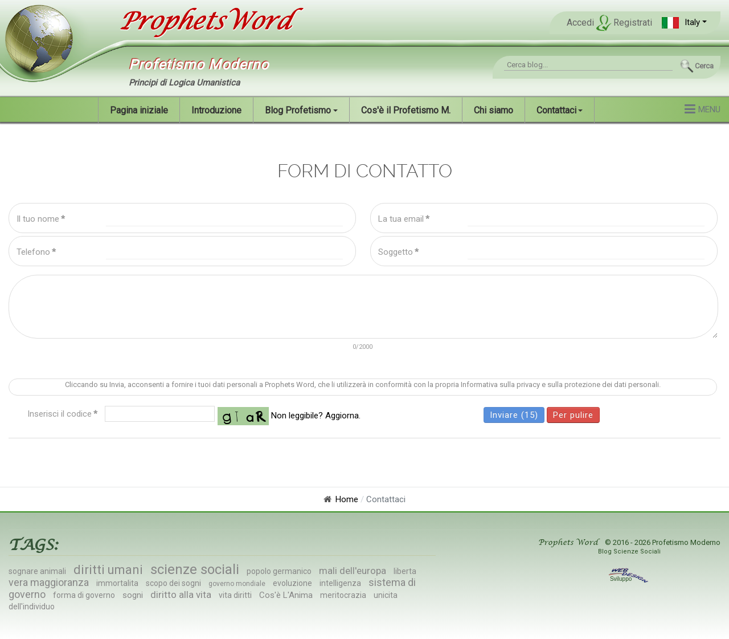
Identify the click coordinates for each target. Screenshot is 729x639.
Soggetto (398, 252)
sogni (132, 595)
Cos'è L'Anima (286, 595)
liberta (405, 571)
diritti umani (108, 570)
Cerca (704, 66)
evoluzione (292, 583)
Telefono (36, 252)
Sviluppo (629, 579)
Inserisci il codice (62, 414)
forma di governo (84, 595)
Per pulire (573, 415)
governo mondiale (236, 584)
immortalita (117, 583)
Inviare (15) (514, 415)
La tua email (403, 219)
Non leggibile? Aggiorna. (316, 415)
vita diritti (235, 595)
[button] (684, 22)
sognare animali (37, 571)
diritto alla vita (180, 594)
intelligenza (340, 583)
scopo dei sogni (173, 583)
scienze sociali (194, 569)
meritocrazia (343, 595)
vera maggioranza (49, 582)
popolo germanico (279, 571)
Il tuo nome (41, 219)
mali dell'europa (352, 570)
